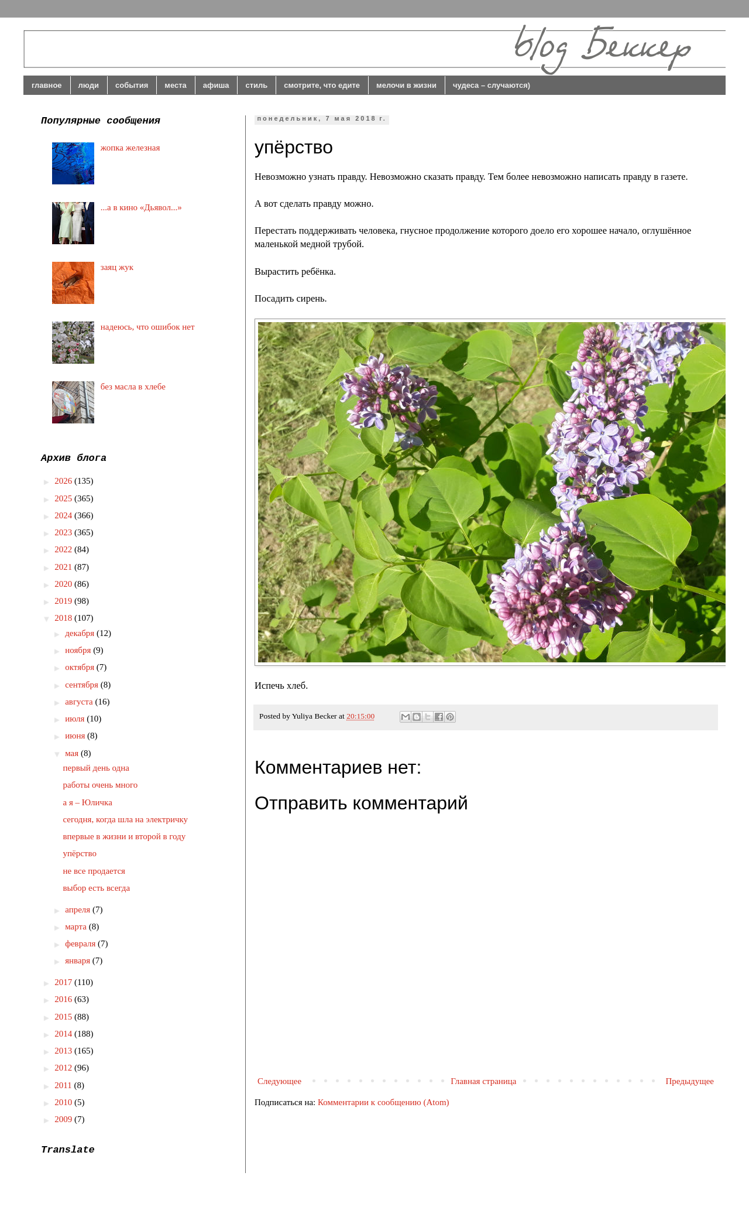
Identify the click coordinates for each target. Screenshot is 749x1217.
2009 (64, 1119)
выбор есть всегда (96, 888)
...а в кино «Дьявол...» (141, 207)
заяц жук (117, 267)
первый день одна (96, 767)
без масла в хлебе (133, 386)
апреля (78, 909)
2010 (64, 1102)
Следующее (279, 1081)
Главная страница (483, 1081)
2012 (64, 1067)
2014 (64, 1033)
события (131, 85)
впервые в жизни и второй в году (124, 836)
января (78, 960)
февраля (81, 943)
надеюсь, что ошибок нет (148, 326)
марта (77, 926)
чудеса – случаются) (491, 85)
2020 (64, 584)
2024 (64, 515)
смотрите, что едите (322, 85)
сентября (83, 684)
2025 (64, 498)
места (175, 85)
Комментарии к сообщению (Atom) (383, 1102)
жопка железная (130, 147)
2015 (64, 1016)
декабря (81, 633)
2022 (64, 549)
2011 (64, 1085)
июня (76, 735)
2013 (64, 1050)
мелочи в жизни (406, 85)
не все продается (94, 871)
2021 (64, 567)
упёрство (80, 853)
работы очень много (100, 784)
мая (73, 753)
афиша (216, 85)
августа (80, 701)
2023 (64, 532)
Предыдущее (690, 1081)
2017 (64, 982)
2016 (64, 999)
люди (88, 85)
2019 (64, 601)
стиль (256, 85)
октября (81, 667)
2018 (64, 618)
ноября (79, 650)
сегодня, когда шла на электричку (125, 819)
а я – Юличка (87, 802)
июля (76, 718)
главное (47, 85)
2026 (64, 481)
